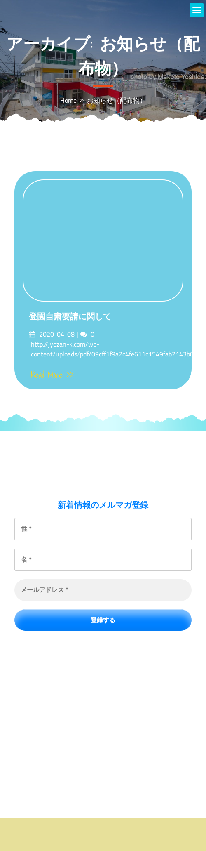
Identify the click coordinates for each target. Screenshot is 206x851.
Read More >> (52, 375)
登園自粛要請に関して (70, 316)
